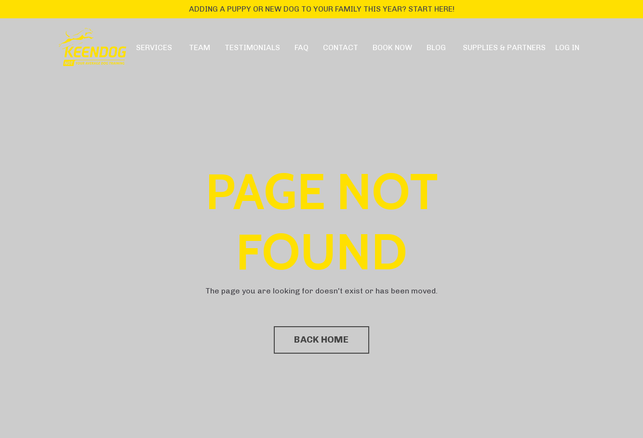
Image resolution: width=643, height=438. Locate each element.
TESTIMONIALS (252, 47)
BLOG (436, 47)
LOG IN (567, 47)
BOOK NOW (392, 47)
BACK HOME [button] (321, 339)
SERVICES (154, 47)
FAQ (301, 47)
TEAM (199, 47)
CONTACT (340, 47)
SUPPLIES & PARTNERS (504, 47)
